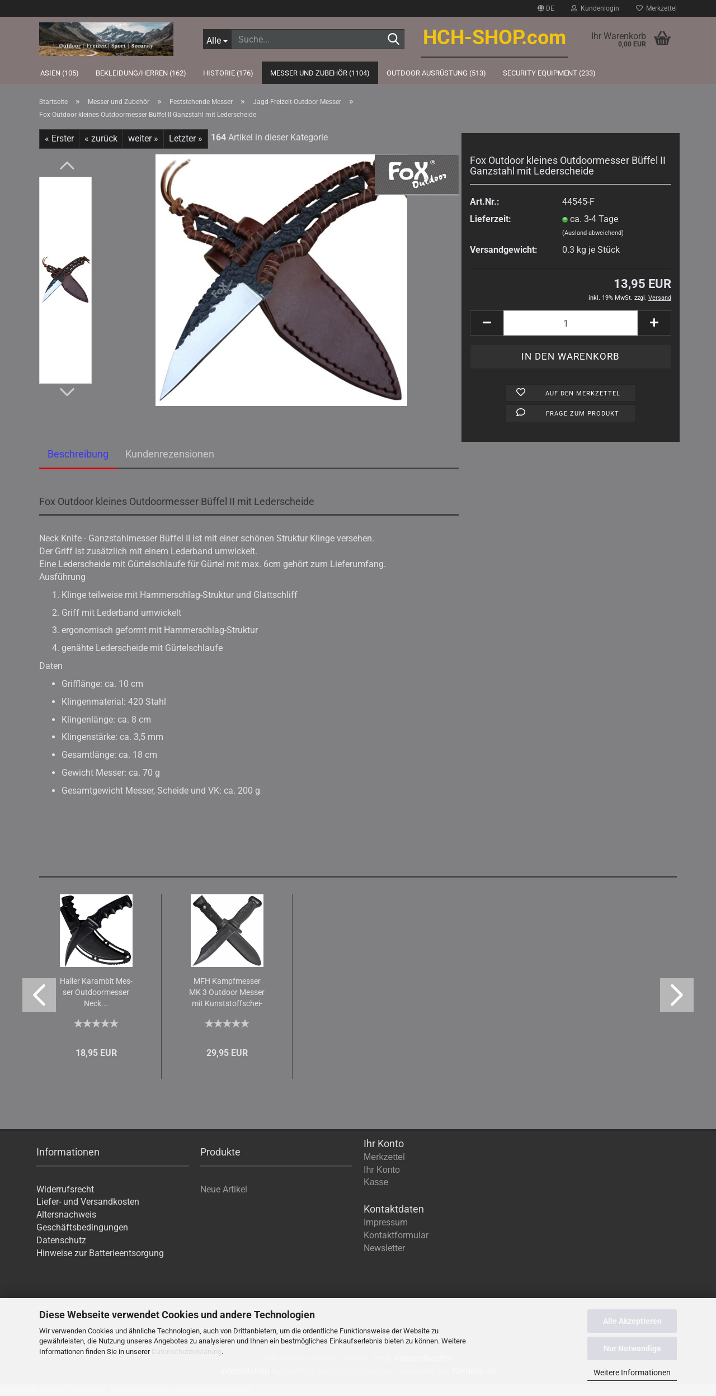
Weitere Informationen (632, 1372)
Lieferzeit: (490, 219)
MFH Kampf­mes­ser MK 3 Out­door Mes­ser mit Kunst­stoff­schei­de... (227, 993)
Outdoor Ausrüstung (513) (436, 73)
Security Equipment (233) (549, 73)
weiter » (143, 138)
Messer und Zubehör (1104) (320, 73)
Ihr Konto (382, 1170)
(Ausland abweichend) (593, 233)
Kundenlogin (595, 8)
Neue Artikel (223, 1189)
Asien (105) (59, 73)
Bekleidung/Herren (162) (141, 73)
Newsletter (384, 1248)
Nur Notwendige (632, 1348)
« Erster (59, 138)
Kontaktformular (396, 1235)
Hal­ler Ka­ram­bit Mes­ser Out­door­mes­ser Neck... (96, 992)
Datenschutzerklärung (187, 1351)
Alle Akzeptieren (632, 1321)
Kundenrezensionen (169, 454)
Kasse (376, 1182)
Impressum (386, 1222)
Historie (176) (228, 73)
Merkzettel (656, 8)
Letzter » (185, 138)
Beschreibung (78, 454)
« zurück (100, 138)
